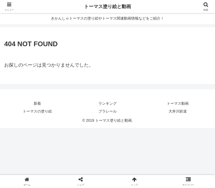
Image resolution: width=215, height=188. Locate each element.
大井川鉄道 (178, 111)
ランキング (107, 103)
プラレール (107, 111)
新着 (37, 103)
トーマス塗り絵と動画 (107, 6)
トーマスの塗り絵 (37, 111)
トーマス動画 (178, 103)
